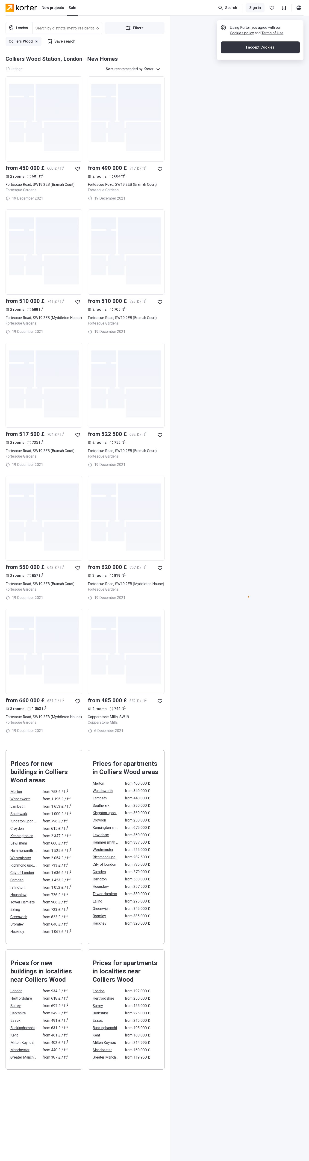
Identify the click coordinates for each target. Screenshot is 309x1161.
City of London (22, 873)
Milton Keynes (22, 1042)
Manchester (19, 1050)
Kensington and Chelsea (23, 836)
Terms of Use (272, 33)
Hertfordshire (21, 998)
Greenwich (18, 917)
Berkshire (18, 1013)
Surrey (15, 1006)
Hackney (17, 931)
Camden (17, 880)
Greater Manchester (23, 1057)
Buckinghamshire (23, 1028)
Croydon (17, 828)
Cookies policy (242, 33)
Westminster (20, 858)
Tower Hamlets (22, 902)
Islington (17, 887)
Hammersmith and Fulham (23, 850)
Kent (14, 1035)
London (16, 991)
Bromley (17, 924)
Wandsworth (20, 799)
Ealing (15, 909)
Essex (15, 1020)
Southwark (18, 814)
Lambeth (17, 806)
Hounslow (18, 895)
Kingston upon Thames (23, 821)
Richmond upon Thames (23, 865)
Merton (16, 791)
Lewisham (18, 843)
